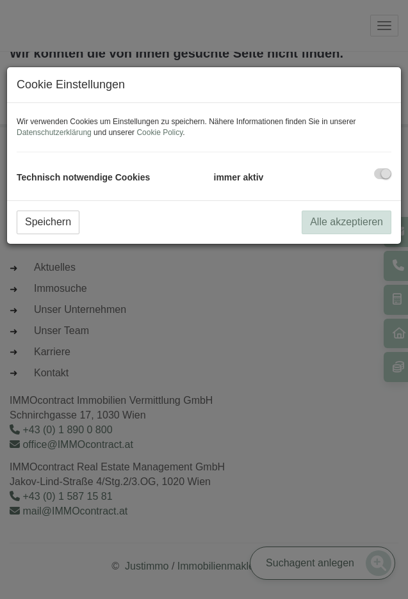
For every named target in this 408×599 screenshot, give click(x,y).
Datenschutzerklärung (54, 132)
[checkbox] (382, 173)
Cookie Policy (159, 132)
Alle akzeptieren (346, 221)
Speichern (48, 221)
